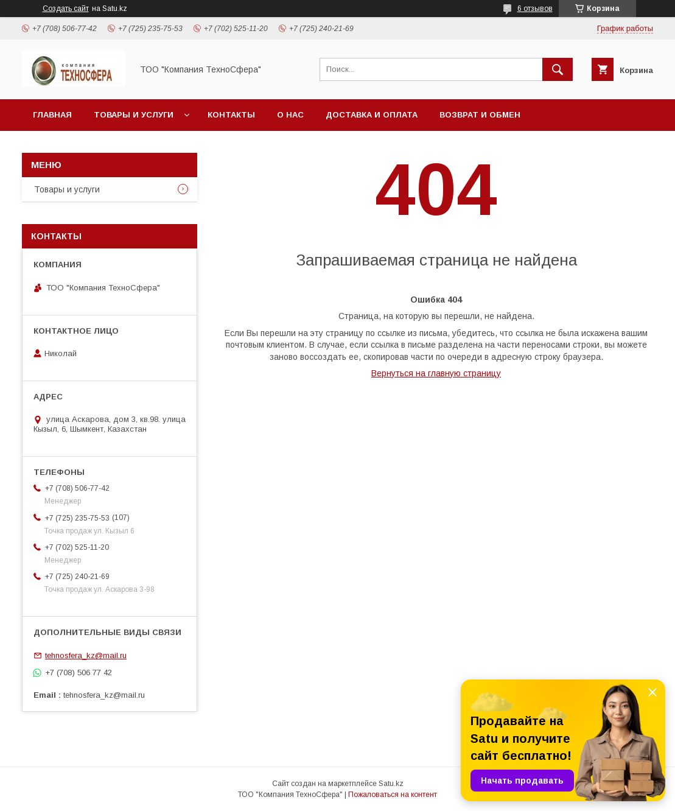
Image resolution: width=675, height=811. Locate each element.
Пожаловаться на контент (392, 794)
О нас (290, 114)
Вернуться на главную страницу (436, 373)
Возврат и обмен (479, 114)
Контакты (231, 114)
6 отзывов (535, 8)
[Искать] (557, 69)
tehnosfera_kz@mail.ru (86, 655)
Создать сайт (66, 8)
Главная (52, 114)
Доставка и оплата (372, 114)
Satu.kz (391, 783)
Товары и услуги (133, 114)
